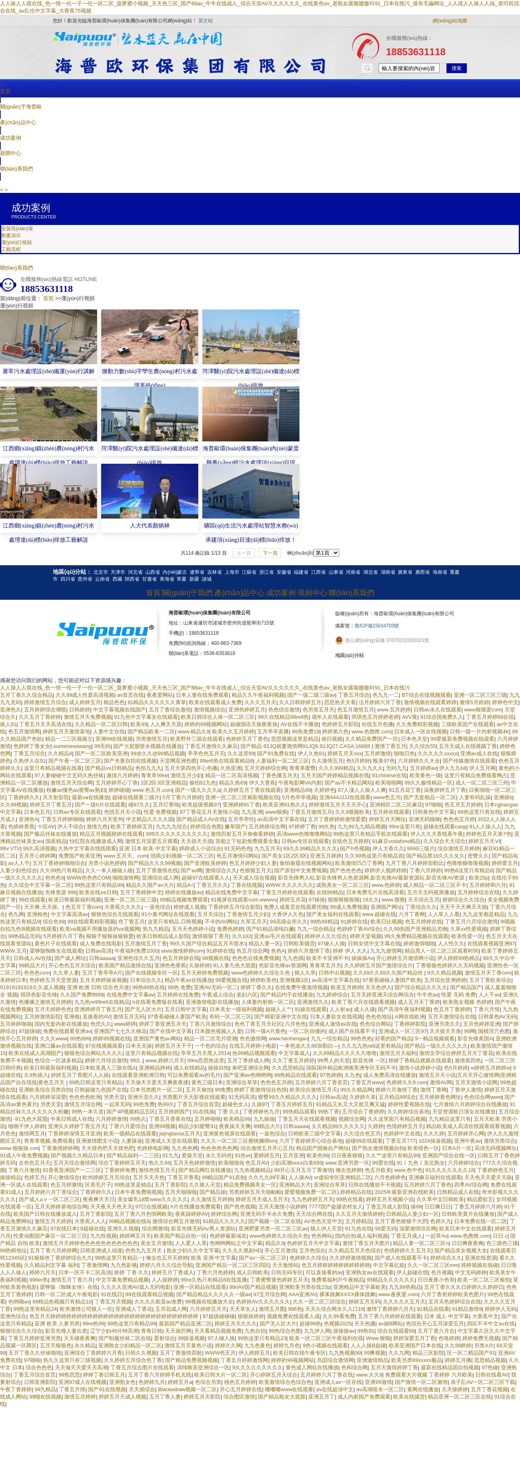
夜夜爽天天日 (99, 1199)
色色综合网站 (375, 1024)
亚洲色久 (10, 710)
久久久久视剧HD (242, 1250)
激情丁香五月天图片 (366, 1243)
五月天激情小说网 (476, 1082)
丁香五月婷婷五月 (292, 1104)
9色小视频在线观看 (325, 1345)
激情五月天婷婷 (53, 1221)
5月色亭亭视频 (299, 797)
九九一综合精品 (315, 929)
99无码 (102, 746)
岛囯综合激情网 (335, 1360)
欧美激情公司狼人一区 (86, 1309)
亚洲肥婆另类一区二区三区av (273, 1229)
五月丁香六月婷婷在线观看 (389, 1316)
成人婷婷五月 (85, 702)
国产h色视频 (354, 848)
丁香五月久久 (212, 885)
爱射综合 (164, 1338)
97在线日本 (63, 1229)
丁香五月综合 (354, 695)
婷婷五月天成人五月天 (262, 1199)
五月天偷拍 (199, 1090)
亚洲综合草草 (242, 1082)
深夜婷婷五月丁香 (445, 790)
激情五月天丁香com (488, 973)
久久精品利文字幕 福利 (51, 1265)
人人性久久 (451, 943)
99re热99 (93, 1324)
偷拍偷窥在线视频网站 (306, 863)
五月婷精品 (358, 1221)
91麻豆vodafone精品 (396, 841)
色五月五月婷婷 (462, 805)
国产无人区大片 (143, 1009)
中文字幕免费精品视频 (122, 1280)
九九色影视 (123, 1265)
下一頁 (270, 553)
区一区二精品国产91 (471, 1353)
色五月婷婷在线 (423, 922)
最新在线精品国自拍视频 (450, 1367)
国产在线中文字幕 (171, 1031)
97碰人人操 (331, 943)
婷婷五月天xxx (344, 753)
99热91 (366, 1331)
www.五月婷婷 (394, 710)
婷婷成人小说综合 (200, 848)
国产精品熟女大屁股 (282, 1397)
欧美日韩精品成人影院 (162, 936)
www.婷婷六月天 (164, 1060)
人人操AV (299, 1177)
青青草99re (154, 775)
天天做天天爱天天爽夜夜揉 (156, 1082)
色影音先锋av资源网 (283, 965)
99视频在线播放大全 (209, 1302)
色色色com (37, 973)
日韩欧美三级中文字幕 (314, 1133)
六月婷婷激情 (111, 1119)
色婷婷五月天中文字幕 (313, 1243)
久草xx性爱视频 (468, 929)
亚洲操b (503, 797)
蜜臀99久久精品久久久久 (287, 1097)
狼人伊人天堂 (326, 1229)
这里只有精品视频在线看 (53, 768)
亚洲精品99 (297, 790)
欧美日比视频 (386, 922)
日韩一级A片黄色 (265, 1031)
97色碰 (490, 1367)
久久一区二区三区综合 (319, 1302)
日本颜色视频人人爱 (218, 1031)
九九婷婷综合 (332, 995)
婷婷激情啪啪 (419, 943)
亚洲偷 (72, 1017)
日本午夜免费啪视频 (138, 1192)
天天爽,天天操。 (43, 907)
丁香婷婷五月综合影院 (234, 907)
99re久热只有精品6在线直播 (214, 1280)
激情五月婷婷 (80, 1397)
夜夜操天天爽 (235, 1126)
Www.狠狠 (378, 1338)
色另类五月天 (318, 710)
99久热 (326, 827)
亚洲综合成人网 (160, 878)
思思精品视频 (490, 1360)
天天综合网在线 (314, 1214)
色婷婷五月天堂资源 (53, 980)
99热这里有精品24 (35, 1309)
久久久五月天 (260, 702)
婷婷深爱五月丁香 (414, 1338)
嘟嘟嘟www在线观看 (289, 1389)
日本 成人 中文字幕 (446, 1316)
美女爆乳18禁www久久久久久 (152, 1199)
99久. (136, 1060)
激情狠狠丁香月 (210, 936)
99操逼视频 (191, 1338)
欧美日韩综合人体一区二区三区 (218, 717)
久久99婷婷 (457, 1345)
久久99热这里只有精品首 (373, 856)
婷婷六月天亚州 (104, 819)
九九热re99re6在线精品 (102, 1002)
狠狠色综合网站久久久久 (93, 1053)
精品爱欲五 (480, 1199)
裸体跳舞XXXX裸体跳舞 (347, 1294)
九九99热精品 (405, 1287)
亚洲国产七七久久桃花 (120, 1031)
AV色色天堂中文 (323, 1221)
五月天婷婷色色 (53, 1009)
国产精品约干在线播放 (286, 995)
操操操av (344, 1331)
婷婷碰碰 (119, 790)
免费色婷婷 (230, 929)
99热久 (138, 1119)
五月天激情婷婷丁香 (394, 1367)
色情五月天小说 (122, 812)
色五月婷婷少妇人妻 (253, 863)
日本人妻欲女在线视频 (336, 1017)
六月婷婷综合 (463, 1163)
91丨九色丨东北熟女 (421, 1163)
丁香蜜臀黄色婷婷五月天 (279, 1280)
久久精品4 (60, 753)
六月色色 (295, 1024)
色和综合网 (354, 1367)
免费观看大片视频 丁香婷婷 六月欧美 (428, 1375)
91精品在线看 (433, 1309)
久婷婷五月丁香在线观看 (252, 790)
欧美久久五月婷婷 (233, 731)
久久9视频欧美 (352, 812)
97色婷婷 (330, 1075)
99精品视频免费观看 (184, 900)
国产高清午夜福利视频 (404, 1009)
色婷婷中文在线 (402, 1133)
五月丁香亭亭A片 (102, 973)
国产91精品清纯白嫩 (270, 929)
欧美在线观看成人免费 (215, 702)
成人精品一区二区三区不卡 (434, 885)
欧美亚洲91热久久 (284, 805)
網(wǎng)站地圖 (450, 21)
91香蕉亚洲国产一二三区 (72, 1170)
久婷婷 (376, 1126)
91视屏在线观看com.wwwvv (244, 900)
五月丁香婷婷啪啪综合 (58, 863)
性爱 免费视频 (160, 812)
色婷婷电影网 (153, 1148)
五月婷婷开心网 (465, 1133)
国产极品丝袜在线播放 (50, 834)
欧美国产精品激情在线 (125, 965)
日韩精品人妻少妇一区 (412, 1214)
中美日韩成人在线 (71, 1119)
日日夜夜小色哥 (436, 1280)
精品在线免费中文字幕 (231, 892)
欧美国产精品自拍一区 (180, 1236)
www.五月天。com (125, 856)
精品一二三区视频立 (69, 739)
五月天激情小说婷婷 (282, 1207)
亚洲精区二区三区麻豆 (396, 805)
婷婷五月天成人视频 (122, 1397)
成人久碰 (364, 1009)
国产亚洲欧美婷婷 (205, 863)
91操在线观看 (311, 1009)
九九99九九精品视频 (362, 827)
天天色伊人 (378, 987)
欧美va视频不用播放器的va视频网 (99, 929)
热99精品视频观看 (253, 1053)
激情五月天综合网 (71, 783)
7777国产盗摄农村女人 (336, 1207)
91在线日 (111, 1294)
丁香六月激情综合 (210, 1024)
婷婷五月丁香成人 (173, 1272)
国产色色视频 (240, 1207)
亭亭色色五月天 (206, 753)
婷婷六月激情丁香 (309, 951)
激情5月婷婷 (474, 702)
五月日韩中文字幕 (186, 1009)
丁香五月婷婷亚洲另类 (34, 1338)
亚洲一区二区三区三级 (480, 695)
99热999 (80, 1038)
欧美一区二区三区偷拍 (483, 1280)
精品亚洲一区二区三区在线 (459, 1397)
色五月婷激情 (66, 1185)
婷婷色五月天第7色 (488, 834)
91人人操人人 (485, 827)
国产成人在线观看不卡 (401, 1258)
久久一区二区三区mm (433, 1265)
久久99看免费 (339, 1316)
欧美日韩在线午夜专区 (299, 1353)
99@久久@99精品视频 (157, 753)
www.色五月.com (152, 790)
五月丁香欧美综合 (490, 980)
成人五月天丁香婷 (419, 1002)
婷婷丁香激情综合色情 (260, 1090)
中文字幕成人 (294, 1053)
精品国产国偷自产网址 (322, 1148)
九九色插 (292, 958)
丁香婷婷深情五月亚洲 (74, 1133)
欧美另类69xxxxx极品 (416, 1360)
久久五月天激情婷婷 (359, 1214)
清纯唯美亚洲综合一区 (203, 1367)
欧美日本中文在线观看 (465, 1229)
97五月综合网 (270, 1294)
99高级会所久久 (288, 922)
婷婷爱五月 (505, 863)
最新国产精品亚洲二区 (185, 1324)
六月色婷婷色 (390, 1177)
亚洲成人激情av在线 (333, 1024)
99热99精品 (324, 922)
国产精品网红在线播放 (204, 1170)
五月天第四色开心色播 (191, 768)
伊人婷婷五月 (254, 1353)
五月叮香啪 (166, 805)
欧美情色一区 (423, 1148)
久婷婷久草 (362, 1097)
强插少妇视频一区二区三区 (182, 856)
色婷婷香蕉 (21, 827)
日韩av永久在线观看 (438, 710)
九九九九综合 (171, 827)
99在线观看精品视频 (149, 1294)
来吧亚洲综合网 (250, 1068)
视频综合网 (351, 1119)
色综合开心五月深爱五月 (435, 1324)
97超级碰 (29, 1031)
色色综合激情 (284, 710)
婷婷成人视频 (189, 907)
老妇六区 (247, 995)
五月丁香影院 (170, 1185)
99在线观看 (32, 900)
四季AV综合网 (470, 1185)
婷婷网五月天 (135, 1236)
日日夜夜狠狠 (347, 1155)
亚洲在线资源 (480, 1258)
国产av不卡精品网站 (349, 783)
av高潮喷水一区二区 (380, 1389)
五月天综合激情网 (74, 1163)
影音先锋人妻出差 (66, 1331)
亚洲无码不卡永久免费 (266, 1214)
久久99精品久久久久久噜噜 (345, 1053)
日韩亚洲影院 (40, 1382)
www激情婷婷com (182, 951)
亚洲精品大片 (295, 1185)
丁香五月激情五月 (311, 812)
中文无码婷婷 (471, 1272)
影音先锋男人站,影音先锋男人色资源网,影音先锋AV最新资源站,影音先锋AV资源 (372, 878)
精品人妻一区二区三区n (420, 1243)
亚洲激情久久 (313, 1002)
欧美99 (138, 724)
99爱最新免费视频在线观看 (462, 739)
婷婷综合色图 (206, 827)
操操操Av (362, 958)
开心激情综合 (64, 1177)
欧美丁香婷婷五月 (131, 827)
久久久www (53, 1038)
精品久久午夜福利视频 (258, 695)
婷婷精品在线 (356, 1192)
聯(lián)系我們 (16, 268)
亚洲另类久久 (444, 1024)
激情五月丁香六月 (72, 1280)
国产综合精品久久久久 (420, 987)
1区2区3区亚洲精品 (163, 783)
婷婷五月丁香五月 (51, 805)
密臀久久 (478, 856)
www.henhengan (288, 1038)
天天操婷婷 (455, 1389)
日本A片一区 (457, 1148)
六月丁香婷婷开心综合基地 (310, 1141)
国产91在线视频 (107, 1389)
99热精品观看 (298, 1112)
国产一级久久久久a (197, 790)
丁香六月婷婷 (425, 870)
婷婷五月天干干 (173, 1046)
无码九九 (396, 768)
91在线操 (203, 1112)
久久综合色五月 (362, 1133)
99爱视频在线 (231, 980)
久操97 (259, 1104)
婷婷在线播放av (183, 892)
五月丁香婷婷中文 (141, 892)
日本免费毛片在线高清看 (375, 892)
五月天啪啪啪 (181, 1192)
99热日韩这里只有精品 (95, 1082)
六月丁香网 (412, 914)
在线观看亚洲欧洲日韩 (138, 1075)
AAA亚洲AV (302, 1294)
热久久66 (159, 1163)
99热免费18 (305, 731)
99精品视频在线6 (129, 1221)
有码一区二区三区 (230, 1017)
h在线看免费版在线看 (157, 1002)
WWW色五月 (220, 1353)
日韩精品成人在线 (458, 1192)
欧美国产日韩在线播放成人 (45, 1214)
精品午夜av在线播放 (188, 980)
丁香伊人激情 (465, 1090)
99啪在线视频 (45, 1397)
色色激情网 (253, 1038)
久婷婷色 (324, 790)
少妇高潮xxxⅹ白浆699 (296, 1163)
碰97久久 (139, 805)
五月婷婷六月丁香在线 (326, 1375)
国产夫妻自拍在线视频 (130, 761)
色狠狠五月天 (255, 870)
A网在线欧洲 (410, 1017)
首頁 (5, 91)
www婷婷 (125, 1024)
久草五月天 (253, 922)
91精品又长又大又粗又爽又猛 (350, 1104)
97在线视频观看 (104, 1046)
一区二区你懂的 (306, 1031)
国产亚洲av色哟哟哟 (247, 1075)
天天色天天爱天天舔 (488, 1177)
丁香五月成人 (406, 1236)
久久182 (241, 936)
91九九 (170, 1155)
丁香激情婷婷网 (59, 1148)
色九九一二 (386, 695)
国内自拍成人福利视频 (361, 1236)
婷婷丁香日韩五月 (104, 1375)
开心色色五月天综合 (72, 965)
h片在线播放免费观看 (195, 1207)
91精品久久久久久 (224, 1221)
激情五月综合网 (82, 1104)
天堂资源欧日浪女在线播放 (464, 1112)
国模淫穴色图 (494, 1031)
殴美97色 (383, 761)
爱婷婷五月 (267, 1155)
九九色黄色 (257, 1345)
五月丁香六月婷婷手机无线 (159, 1375)
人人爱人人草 (191, 1243)
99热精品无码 (24, 936)
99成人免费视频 (348, 907)
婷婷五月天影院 (202, 1397)
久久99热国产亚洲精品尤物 (415, 929)
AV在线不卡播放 (299, 724)
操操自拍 (218, 1068)
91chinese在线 (389, 775)
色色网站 (321, 1236)
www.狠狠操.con (19, 1148)
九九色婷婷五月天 (312, 1199)
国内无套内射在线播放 (61, 1024)
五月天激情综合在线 (451, 1017)
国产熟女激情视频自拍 (378, 1148)
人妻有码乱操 (475, 797)
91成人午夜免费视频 (24, 1155)
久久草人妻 (66, 973)
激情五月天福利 (397, 1053)
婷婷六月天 (42, 1272)
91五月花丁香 (405, 790)
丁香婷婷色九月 (261, 1112)
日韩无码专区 (287, 1272)
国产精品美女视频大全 (460, 1250)
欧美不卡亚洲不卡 (327, 958)
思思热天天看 (340, 702)
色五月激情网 (24, 731)
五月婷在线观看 (391, 812)
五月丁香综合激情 (170, 710)
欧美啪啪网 (388, 783)
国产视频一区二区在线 (274, 1221)
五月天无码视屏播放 (431, 892)
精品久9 (274, 1243)
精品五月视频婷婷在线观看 (111, 834)
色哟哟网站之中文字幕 (236, 1243)
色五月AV (256, 1163)
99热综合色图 (285, 1331)
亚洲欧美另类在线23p (304, 1287)
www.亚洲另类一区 (347, 1163)
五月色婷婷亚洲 (481, 1024)
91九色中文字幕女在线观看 (146, 717)
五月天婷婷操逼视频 (103, 980)
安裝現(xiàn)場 (17, 228)
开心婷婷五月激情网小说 (405, 958)
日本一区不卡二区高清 (84, 1272)
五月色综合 (312, 1250)
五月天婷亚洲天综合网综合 (382, 995)
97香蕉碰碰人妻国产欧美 (391, 980)
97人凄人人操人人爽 (362, 790)
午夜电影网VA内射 (300, 783)
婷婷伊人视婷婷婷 (385, 870)
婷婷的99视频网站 (205, 724)
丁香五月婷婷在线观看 (287, 892)
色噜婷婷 (448, 1338)
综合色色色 (39, 1367)
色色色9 (54, 878)
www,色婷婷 (386, 885)
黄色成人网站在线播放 (312, 1367)
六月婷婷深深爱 (47, 1097)
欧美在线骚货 (409, 1397)
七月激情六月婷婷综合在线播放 (470, 1104)
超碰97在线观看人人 (206, 878)
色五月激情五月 (355, 710)
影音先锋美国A (475, 1038)
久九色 (352, 1075)
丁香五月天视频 (113, 1302)
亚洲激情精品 (372, 1360)
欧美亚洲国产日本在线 (415, 1345)
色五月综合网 (252, 951)
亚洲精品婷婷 (155, 1068)
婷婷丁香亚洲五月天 (162, 1024)
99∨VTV (10, 848)
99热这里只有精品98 (98, 885)
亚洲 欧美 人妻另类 (57, 1324)
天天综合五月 (424, 900)
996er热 (38, 1280)
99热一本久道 (88, 1112)
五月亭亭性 (241, 819)
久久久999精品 (336, 768)
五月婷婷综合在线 (478, 892)
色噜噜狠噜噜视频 (467, 863)
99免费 (223, 1090)
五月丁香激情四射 (181, 1353)
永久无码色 (219, 1155)
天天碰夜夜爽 (79, 1338)
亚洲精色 (37, 914)
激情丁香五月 (390, 746)
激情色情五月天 (157, 1170)
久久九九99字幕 (267, 1177)
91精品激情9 (467, 1309)
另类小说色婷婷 (106, 863)
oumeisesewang (72, 746)
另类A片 (484, 1345)
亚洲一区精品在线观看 (199, 1287)
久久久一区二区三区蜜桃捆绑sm (238, 1141)
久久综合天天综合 (444, 841)
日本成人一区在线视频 (420, 731)
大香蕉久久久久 (122, 907)
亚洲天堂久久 (143, 1097)
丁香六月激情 (24, 1170)
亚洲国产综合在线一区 (448, 1155)
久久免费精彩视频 (417, 724)
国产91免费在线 (276, 753)
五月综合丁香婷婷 (363, 1112)
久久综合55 (422, 746)
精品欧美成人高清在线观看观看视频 (468, 1126)
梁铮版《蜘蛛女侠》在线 (69, 1287)
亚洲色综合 (13, 1316)
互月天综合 (210, 914)
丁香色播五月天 (279, 775)
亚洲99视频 (162, 1126)
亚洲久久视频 (123, 1229)
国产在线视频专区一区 (151, 973)
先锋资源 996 (60, 892)
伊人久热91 (311, 753)
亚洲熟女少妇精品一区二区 (130, 1345)
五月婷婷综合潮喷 (45, 710)
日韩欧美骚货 (299, 943)
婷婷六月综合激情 (106, 1060)
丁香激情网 (94, 1265)
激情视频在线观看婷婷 (430, 702)
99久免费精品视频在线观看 (416, 936)
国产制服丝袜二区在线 (124, 1338)
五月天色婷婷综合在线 (454, 1302)
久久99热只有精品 (61, 870)
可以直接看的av (324, 1272)
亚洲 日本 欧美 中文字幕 (147, 848)
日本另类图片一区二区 (156, 1090)
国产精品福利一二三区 (132, 1155)
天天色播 (364, 1324)
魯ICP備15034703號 (377, 626)
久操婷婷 (199, 965)
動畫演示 (11, 235)
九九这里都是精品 (483, 914)
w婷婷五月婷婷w (490, 1068)
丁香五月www (367, 1082)
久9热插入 (36, 1075)
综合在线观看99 (396, 1331)
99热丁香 (328, 1112)
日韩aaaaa (101, 958)
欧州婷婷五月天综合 (106, 1177)
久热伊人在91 (29, 761)
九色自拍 (255, 1331)
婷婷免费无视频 (480, 1338)
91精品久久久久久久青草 (157, 702)
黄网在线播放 (423, 1389)
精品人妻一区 (264, 943)
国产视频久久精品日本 (77, 1155)
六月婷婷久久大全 (419, 761)
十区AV (45, 827)
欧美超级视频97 (200, 805)
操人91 (8, 724)
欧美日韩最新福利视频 (74, 900)
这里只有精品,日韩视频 (174, 922)
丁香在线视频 (246, 885)
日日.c (500, 1236)
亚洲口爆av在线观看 (58, 1046)
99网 (469, 1031)
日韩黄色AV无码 (497, 1017)
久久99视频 (13, 805)
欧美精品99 (236, 1119)
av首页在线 (130, 695)
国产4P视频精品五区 (130, 1112)
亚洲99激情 (378, 1382)
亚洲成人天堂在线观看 (171, 1141)
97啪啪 (433, 805)
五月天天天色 (149, 1177)
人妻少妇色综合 (18, 870)
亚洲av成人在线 (479, 753)
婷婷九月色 (286, 1345)
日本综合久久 (146, 980)
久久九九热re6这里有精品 (371, 1046)
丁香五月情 (72, 1389)
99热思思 (69, 1375)
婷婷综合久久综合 (463, 900)
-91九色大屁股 (30, 1119)
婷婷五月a (180, 1382)
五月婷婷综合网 (267, 827)
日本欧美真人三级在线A (108, 1068)
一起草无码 (117, 1104)
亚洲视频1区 (294, 980)
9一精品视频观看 (435, 1038)
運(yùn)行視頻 (16, 242)
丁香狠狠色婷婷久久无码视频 (450, 965)
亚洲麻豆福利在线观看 (435, 1177)
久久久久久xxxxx (437, 753)
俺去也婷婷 (349, 1170)
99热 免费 (179, 987)
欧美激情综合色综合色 (285, 1382)
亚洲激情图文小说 (97, 1141)
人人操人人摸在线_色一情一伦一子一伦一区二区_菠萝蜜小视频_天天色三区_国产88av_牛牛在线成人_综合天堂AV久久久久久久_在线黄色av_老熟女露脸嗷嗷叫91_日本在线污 (205, 688)
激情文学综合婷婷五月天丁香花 (456, 1053)
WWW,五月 (13, 951)
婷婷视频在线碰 (479, 1265)
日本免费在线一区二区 (480, 1221)
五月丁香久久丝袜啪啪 (35, 1353)
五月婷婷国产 (174, 1112)
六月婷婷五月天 (208, 1309)
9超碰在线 (92, 1229)
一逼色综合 (157, 907)
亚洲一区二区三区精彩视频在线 (242, 797)
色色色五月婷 (459, 819)
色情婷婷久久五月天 (407, 1250)
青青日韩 (151, 1331)
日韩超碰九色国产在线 (100, 1090)
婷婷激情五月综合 (45, 702)
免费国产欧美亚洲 (79, 856)
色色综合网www (483, 1097)
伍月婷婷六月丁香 (380, 702)
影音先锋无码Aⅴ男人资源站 (203, 1229)
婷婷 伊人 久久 (350, 951)
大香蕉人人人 (90, 1221)
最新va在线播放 (90, 797)
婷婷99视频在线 (111, 1038)
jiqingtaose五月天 (179, 1133)
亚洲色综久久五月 (138, 958)
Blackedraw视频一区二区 (187, 1389)
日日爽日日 (438, 1207)
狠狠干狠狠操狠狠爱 (110, 936)
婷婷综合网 (224, 1214)
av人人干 (19, 863)
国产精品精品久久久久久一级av (213, 1294)
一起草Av (436, 1236)
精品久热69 (232, 783)
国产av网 (191, 870)
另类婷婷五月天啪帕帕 (255, 1192)
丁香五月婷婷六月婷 (477, 1207)
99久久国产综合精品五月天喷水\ (208, 943)
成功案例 (10, 138)
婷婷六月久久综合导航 (166, 1265)
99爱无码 (385, 1229)
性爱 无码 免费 (458, 995)
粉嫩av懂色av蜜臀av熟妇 (75, 790)
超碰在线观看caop (444, 827)
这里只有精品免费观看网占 (475, 775)
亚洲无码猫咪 (424, 819)
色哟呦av (19, 1302)
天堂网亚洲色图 (178, 761)
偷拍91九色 (202, 783)
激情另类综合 (500, 1141)
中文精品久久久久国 (149, 819)
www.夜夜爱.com (398, 1294)
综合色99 (53, 922)
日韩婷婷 (79, 710)
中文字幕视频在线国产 (119, 710)
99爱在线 (383, 1163)
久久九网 (399, 1353)
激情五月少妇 (186, 775)
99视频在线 (215, 958)
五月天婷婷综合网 (265, 768)
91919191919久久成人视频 (32, 987)
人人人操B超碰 (368, 1345)
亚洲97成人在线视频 (82, 1382)
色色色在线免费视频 (256, 958)
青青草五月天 (325, 965)
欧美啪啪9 (230, 1163)
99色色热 (361, 1038)
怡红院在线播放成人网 (95, 841)
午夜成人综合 (218, 995)
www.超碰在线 (379, 914)
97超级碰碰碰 (219, 1316)
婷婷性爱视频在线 (409, 1104)
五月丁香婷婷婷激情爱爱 (337, 819)
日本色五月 (37, 812)
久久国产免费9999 (82, 995)
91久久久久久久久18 (449, 1170)
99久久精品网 (356, 1090)
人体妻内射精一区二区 (267, 1002)
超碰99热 (310, 1324)
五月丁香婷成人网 (248, 1060)
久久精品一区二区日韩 (101, 724)
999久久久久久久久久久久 (177, 834)
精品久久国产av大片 (150, 885)
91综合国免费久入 (441, 717)
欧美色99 (317, 1155)
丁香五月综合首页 (198, 1104)
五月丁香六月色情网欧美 (143, 1214)
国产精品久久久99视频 (154, 863)
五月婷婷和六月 (487, 885)
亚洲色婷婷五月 (246, 710)
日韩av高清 (98, 951)
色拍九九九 (148, 768)
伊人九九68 (452, 768)
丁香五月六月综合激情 (471, 922)
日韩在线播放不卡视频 (374, 1185)
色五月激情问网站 (238, 856)
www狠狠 (276, 812)
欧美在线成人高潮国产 (35, 1053)
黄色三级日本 (207, 1082)
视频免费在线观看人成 (293, 1316)
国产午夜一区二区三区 (74, 761)
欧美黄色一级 (425, 775)
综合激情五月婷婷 (459, 848)
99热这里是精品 (133, 1185)
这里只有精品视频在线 (151, 1053)
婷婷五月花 (293, 900)
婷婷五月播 (458, 1360)
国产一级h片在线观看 (100, 805)
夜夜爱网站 (160, 695)
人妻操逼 (131, 1141)
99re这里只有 (404, 827)
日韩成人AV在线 (32, 958)
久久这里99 (241, 753)
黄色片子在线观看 (56, 943)
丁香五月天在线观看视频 (306, 1119)
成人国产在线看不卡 (352, 1031)
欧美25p (478, 878)
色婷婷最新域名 (228, 1236)
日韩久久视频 (141, 1353)
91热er (243, 1155)
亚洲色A (28, 819)
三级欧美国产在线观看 (467, 724)
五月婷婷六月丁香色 (427, 1185)
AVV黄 (409, 717)
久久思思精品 (287, 1068)
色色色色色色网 (219, 1148)
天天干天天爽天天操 (463, 907)
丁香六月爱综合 (127, 1126)
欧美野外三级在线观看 (196, 739)
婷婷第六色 (335, 731)
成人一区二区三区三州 (481, 783)
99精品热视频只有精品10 (62, 1302)
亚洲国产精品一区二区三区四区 (232, 1265)
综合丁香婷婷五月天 (122, 1163)
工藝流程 (11, 249)
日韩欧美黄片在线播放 (468, 1214)
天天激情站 (285, 1265)
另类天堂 (114, 1097)
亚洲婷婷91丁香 (241, 805)
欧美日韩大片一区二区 (220, 1375)
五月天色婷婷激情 (194, 1163)
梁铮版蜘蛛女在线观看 (56, 951)
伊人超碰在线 (412, 1272)
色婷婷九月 (152, 1382)
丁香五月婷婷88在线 (490, 717)
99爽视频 (375, 1353)
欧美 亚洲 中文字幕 (213, 1258)
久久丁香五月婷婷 (293, 1060)
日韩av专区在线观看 (77, 812)
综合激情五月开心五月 (266, 1148)
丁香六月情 (486, 1009)
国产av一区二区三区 (263, 1258)
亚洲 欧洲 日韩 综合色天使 (98, 987)
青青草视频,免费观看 (48, 1141)
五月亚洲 (293, 1155)
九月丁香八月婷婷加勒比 (415, 863)
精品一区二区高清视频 (231, 775)
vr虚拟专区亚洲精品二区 (342, 1177)
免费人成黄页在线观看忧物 (295, 907)
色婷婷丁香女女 (31, 746)
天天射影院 (56, 797)
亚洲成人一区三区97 (403, 1031)
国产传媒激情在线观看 (469, 761)
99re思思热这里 (205, 1060)
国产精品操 (212, 1192)
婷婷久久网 (228, 1345)
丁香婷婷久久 (24, 797)
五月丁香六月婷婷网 (53, 1250)
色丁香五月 (131, 922)
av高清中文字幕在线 (281, 819)
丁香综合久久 (421, 907)
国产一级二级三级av (311, 695)
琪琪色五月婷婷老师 (375, 717)
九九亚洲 (251, 812)
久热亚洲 (230, 768)
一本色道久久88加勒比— (309, 1046)
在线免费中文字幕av (130, 995)
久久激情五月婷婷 (212, 1199)
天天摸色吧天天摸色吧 (107, 1148)
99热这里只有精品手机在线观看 (370, 834)
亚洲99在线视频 (114, 739)
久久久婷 (433, 1133)
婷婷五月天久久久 (235, 1324)
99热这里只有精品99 (131, 1324)
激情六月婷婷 (122, 775)
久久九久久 (370, 768)
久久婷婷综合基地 (408, 1112)
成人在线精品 (189, 1068)
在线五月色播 (377, 724)
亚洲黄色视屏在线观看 (229, 1133)
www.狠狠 (393, 900)
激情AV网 (441, 1082)
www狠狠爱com (483, 710)
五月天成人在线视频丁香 (468, 746)
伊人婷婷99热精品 (458, 958)
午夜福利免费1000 (136, 951)
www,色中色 (408, 1170)
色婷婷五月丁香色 (247, 739)
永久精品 (84, 1345)
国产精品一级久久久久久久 (436, 1046)
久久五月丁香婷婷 (40, 717)
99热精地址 (13, 1250)
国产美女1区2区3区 (285, 856)
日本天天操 (139, 1046)
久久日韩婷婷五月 (300, 702)
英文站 (205, 21)
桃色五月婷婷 (240, 1382)
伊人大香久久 (388, 848)
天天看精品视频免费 (218, 1331)
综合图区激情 (239, 1397)
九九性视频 (103, 1236)
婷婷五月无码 (364, 1302)
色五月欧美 (378, 1170)
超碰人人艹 (278, 1009)
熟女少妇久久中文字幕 (193, 1250)
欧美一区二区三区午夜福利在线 (326, 1338)
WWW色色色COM (88, 878)
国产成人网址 (70, 958)
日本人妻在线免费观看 (202, 695)
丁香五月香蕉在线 (170, 1119)
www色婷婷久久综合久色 (261, 973)
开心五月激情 (280, 1250)
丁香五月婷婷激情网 (244, 1360)
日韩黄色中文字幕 (433, 812)
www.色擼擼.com (371, 731)
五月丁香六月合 (436, 1331)
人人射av (340, 1009)
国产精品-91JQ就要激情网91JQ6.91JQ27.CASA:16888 (305, 746)
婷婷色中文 (505, 702)
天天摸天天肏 (445, 1031)
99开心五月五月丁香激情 (303, 1170)
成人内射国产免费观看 (364, 1397)
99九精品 (45, 1389)
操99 (416, 1207)
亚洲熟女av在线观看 (370, 1272)
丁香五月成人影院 (387, 1207)
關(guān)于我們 (187, 593)
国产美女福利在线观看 (332, 914)
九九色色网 (184, 1148)
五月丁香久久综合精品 (26, 695)
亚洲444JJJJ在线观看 (344, 797)
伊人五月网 (482, 768)
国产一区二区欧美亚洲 (101, 753)
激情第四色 (468, 1060)
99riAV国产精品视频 (252, 1287)
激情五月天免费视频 (87, 717)
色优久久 (100, 1024)
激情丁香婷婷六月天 (390, 1309)
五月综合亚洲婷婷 (445, 980)
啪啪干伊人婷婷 (26, 1126)
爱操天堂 (192, 1155)
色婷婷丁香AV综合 (358, 929)
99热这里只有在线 (478, 812)
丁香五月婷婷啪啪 (62, 819)
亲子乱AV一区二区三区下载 (483, 1382)
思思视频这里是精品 (294, 739)
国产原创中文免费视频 (300, 870)
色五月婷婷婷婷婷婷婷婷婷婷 (335, 1265)
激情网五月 (32, 1133)
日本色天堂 (414, 739)
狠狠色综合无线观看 (115, 914)
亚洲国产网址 (386, 907)
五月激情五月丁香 (146, 943)
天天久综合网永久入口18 (334, 1309)
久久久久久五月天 (404, 1302)
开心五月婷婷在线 (241, 1389)
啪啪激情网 (126, 878)
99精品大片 (32, 965)
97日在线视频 (151, 1207)
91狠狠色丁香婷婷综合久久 (60, 1258)
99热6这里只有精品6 (468, 870)
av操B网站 (390, 1324)
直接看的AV (96, 1017)
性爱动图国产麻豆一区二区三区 (50, 1236)
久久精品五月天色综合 (354, 1250)
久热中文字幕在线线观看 (87, 848)
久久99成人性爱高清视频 (85, 695)
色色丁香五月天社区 (258, 1024)
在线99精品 (329, 892)
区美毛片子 (98, 1185)
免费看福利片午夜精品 (337, 1280)
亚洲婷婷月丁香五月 (98, 1009)
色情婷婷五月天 (404, 1126)
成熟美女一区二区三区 (342, 885)
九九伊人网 (317, 1331)
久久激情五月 (327, 761)
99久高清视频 (39, 848)
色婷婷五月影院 (340, 724)
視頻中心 (312, 593)
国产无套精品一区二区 (429, 797)
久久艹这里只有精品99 (392, 1155)
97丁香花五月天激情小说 (209, 812)
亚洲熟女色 (122, 1382)
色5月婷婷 (358, 761)
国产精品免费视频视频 (191, 1360)
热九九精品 (156, 929)
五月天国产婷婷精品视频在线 (335, 775)
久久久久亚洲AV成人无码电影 (136, 1287)
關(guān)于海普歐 (21, 107)
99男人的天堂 (333, 1060)
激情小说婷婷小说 (420, 1068)
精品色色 (114, 702)
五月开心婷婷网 (37, 856)
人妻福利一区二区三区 (282, 761)
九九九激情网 (386, 951)
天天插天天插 (196, 841)
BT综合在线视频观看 (426, 695)
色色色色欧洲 (85, 1097)
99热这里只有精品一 (119, 1258)
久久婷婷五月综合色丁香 (133, 1360)
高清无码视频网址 (495, 1148)
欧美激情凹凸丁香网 (359, 863)
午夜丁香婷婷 (16, 1389)
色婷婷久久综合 (308, 1258)
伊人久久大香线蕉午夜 (436, 834)
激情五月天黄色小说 (188, 1345)
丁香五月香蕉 (183, 1177)
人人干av (489, 995)
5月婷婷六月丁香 (63, 936)
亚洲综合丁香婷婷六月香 (93, 1353)
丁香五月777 (401, 1141)
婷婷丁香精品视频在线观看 (420, 1060)
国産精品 (56, 841)
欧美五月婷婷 (346, 987)
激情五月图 (272, 1309)
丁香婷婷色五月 (495, 1170)
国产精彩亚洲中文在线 (280, 1017)
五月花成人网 (171, 1309)
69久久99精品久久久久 (311, 848)
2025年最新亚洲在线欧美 (404, 1192)
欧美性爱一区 (467, 936)
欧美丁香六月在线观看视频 (363, 1002)
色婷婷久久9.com (406, 1082)
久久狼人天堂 (205, 1185)
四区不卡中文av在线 (491, 1324)
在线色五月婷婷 (350, 841)
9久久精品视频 (444, 973)
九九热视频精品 (252, 1170)
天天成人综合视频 (254, 878)
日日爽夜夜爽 (467, 1243)
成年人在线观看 (330, 717)
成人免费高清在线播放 (389, 1075)
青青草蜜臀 (302, 768)
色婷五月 (34, 1177)
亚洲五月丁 (321, 1397)
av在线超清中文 (334, 1389)
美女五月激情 (156, 1243)
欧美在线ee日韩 (98, 892)
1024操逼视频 (434, 1141)
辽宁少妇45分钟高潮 (114, 1331)
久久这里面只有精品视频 (397, 1119)
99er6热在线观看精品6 (226, 761)
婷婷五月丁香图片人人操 (80, 1075)
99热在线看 (349, 1199)
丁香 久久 (228, 1112)
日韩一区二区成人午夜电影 (66, 1294)
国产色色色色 (346, 870)
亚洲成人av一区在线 (338, 1382)
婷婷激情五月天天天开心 (338, 805)
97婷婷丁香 (301, 827)
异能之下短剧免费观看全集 (247, 841)
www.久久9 (369, 1375)
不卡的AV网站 (221, 922)
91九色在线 (358, 1229)
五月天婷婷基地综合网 (61, 1207)
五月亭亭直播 (273, 731)
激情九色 (97, 827)
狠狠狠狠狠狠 (344, 900)
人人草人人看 (443, 914)
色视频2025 (337, 1324)
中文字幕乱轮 (389, 1265)
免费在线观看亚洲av (67, 1031)
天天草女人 (243, 1309)
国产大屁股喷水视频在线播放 (147, 746)
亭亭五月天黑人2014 (205, 1053)
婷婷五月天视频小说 (390, 1199)
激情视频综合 (209, 710)
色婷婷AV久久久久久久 (263, 1302)
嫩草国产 (235, 827)
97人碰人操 (221, 1338)
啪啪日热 (404, 753)
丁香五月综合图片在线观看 (142, 1367)
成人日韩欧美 (252, 1272)
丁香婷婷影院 (410, 1024)
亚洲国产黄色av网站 (157, 1038)
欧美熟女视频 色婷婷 (467, 1002)
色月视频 (441, 1272)
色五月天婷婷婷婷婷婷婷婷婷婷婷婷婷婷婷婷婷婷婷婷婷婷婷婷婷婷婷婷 (114, 1316)
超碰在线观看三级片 (136, 797)
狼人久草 (305, 973)
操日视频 (331, 739)
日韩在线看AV (491, 1375)
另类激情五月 (151, 739)
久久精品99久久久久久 (338, 1126)
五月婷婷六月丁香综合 (50, 1192)
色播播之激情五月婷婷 (45, 1002)
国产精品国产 (466, 987)
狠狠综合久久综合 (21, 1331)
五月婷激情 (377, 753)
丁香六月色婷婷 (215, 1272)
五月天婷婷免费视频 (204, 973)
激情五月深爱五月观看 (151, 841)
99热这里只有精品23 (262, 1338)
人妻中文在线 (109, 731)
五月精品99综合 (397, 1097)
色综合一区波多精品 (58, 1060)
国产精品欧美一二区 (151, 731)
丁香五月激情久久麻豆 (211, 746)
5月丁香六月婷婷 (182, 797)
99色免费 (144, 1104)
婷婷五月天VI (484, 841)
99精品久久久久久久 (391, 1280)
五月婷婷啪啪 (16, 1024)
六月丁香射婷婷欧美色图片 (452, 1294)
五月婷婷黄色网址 (440, 1097)
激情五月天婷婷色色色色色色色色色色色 (90, 1243)
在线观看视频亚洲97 (491, 943)
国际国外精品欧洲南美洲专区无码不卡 (351, 1068)
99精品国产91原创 (223, 1177)
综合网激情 (155, 1229)
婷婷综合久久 (446, 1258)
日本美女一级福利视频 (236, 1009)
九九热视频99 (345, 1353)
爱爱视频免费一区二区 (310, 1192)
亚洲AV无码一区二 (215, 987)
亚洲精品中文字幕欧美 (359, 1287)
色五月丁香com (83, 907)
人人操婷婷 (165, 1280)
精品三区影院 (428, 1353)
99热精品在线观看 (295, 1075)
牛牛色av (427, 995)
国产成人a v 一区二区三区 (49, 1199)
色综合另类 (208, 1382)
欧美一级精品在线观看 (130, 1133)
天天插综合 (142, 1389)
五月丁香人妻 (165, 1397)
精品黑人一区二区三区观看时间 (442, 951)
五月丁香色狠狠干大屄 (401, 1221)
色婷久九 (440, 1221)
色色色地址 (379, 1017)
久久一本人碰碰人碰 (109, 870)
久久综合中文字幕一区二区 (40, 885)
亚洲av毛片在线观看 (278, 936)
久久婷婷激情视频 (350, 1258)
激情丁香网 (433, 1090)
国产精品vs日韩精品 (108, 768)
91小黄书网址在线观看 (168, 914)
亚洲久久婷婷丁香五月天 (77, 1126)
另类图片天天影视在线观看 (193, 1097)
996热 (295, 1309)
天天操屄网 (178, 1331)
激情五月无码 (129, 1017)
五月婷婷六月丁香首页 (321, 1082)
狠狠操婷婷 (251, 1316)
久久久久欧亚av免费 (158, 1302)
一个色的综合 (210, 1046)
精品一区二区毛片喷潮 (210, 1038)
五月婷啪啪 (207, 1119)
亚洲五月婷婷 (326, 856)
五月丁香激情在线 (157, 870)
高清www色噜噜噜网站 (303, 834)
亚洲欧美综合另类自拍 (45, 1090)
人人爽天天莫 (166, 724)
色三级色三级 (502, 1243)
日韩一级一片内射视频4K (479, 731)
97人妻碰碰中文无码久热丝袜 (69, 775)
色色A (278, 951)
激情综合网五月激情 (176, 1221)
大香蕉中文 (485, 1316)
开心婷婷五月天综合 (273, 1375)
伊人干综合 (70, 827)
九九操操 (264, 1119)
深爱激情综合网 (417, 1229)
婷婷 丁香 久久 (131, 1272)
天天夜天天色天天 (111, 1207)
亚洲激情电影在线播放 (212, 1002)
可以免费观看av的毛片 (194, 1075)
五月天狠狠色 (56, 1345)
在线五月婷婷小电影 (253, 1046)
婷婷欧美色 (263, 980)
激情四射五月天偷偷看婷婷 (242, 834)
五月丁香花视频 (489, 1389)
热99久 (166, 1104)
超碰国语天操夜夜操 (253, 724)
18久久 (370, 900)
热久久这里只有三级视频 (72, 1360)
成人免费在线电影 (101, 943)
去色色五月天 (34, 1163)
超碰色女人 (235, 1104)
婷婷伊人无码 (500, 1309)
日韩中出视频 (334, 973)
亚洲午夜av (467, 1141)
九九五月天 (267, 848)
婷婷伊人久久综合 (326, 936)
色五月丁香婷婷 (451, 1009)
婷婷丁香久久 (256, 987)
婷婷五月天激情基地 (66, 731)
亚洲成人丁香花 (133, 1309)
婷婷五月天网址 (387, 819)
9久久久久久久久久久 (257, 1367)
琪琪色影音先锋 (38, 995)
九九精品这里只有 (450, 1119)
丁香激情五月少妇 (248, 914)
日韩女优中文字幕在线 (374, 943)
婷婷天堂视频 (365, 936)
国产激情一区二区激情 (421, 1382)
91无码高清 (241, 1097)
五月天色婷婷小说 (193, 929)
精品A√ (185, 885)
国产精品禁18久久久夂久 (435, 856)
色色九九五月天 (144, 1250)
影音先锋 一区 (369, 1060)
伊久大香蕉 (262, 783)
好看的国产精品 (393, 1038)
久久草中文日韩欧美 (440, 1199)
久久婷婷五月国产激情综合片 (378, 965)
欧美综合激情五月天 (313, 1090)
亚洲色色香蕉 (170, 965)
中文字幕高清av (69, 914)
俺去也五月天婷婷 (167, 1258)
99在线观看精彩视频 (91, 922)
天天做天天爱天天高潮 (81, 1367)
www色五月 (387, 797)
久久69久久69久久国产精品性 (389, 973)
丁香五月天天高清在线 (45, 724)
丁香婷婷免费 (120, 1170)
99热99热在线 (148, 987)
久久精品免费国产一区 (371, 739)
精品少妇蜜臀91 (197, 1126)
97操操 (317, 900)
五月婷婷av (423, 768)
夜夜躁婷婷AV (191, 1214)
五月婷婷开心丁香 (116, 783)
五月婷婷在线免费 (178, 995)
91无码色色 (237, 848)
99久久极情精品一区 (429, 783)
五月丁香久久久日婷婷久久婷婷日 (463, 1287)
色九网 (16, 914)
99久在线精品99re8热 (283, 717)
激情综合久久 (221, 870)
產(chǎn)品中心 (18, 122)
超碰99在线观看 (364, 1141)
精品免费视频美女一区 (249, 1185)
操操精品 (10, 1177)
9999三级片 (421, 848)
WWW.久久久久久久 (289, 885)
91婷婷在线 (354, 922)
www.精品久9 (193, 731)
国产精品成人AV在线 (200, 819)
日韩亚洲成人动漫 (101, 1250)
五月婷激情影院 (42, 1017)
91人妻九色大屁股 (234, 965)
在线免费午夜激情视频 (301, 987)
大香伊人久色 (287, 914)
